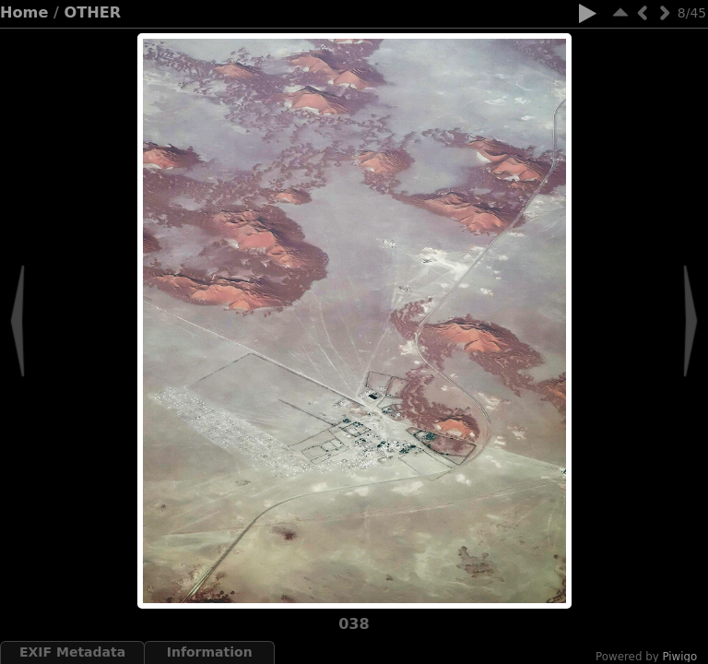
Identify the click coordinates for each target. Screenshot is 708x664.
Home (24, 12)
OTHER (93, 12)
